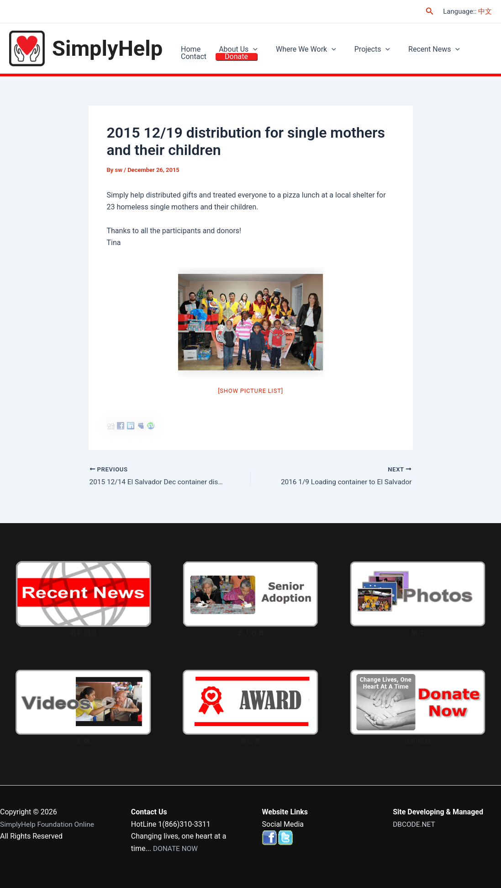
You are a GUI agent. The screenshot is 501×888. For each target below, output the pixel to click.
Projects (356, 42)
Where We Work (294, 42)
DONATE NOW (176, 848)
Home (188, 42)
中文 (485, 11)
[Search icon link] (430, 11)
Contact (466, 42)
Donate (190, 63)
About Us (231, 42)
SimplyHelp (107, 48)
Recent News (413, 42)
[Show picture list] (250, 391)
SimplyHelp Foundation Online (49, 824)
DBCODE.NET (415, 824)
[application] (246, 43)
